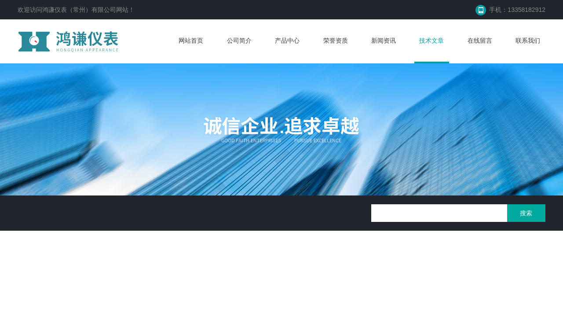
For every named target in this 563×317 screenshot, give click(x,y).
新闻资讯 (383, 40)
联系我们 (527, 40)
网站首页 (191, 40)
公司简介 (239, 40)
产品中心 (287, 40)
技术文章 (431, 40)
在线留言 (480, 40)
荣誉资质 (335, 40)
